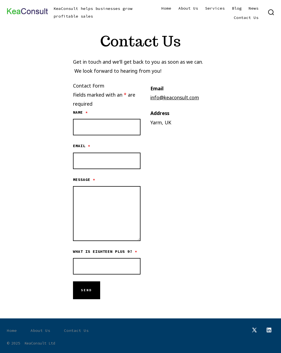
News (253, 8)
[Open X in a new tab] (254, 330)
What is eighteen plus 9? (105, 251)
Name (80, 112)
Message (84, 179)
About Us (188, 8)
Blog (237, 8)
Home (166, 8)
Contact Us (246, 17)
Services (215, 8)
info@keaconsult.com (174, 97)
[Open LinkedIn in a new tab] (269, 330)
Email (81, 145)
